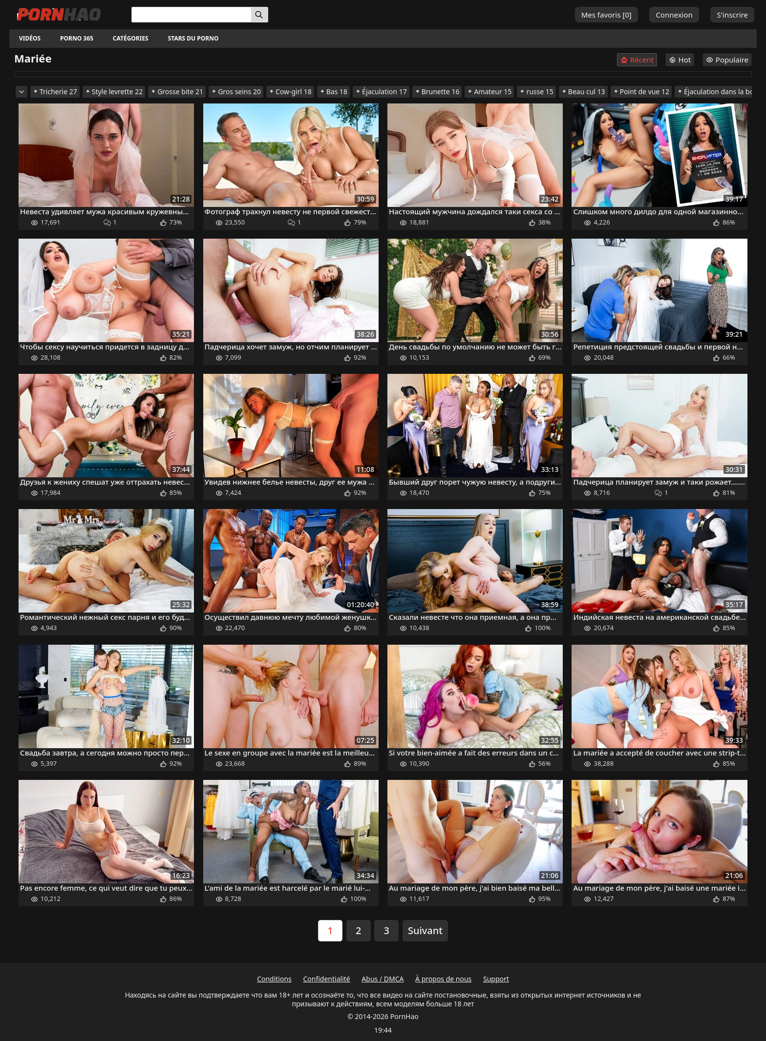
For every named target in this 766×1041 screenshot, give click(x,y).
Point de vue (641, 91)
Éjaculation (381, 91)
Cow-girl (290, 91)
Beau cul (583, 91)
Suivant (425, 930)
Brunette (437, 91)
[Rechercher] (259, 14)
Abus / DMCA (383, 978)
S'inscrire (732, 15)
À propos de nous (443, 978)
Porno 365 (76, 38)
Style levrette (114, 91)
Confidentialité (326, 978)
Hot (680, 59)
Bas (333, 91)
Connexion (674, 15)
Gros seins (236, 91)
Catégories (131, 38)
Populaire (727, 59)
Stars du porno (193, 38)
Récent (637, 59)
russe (536, 91)
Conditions (274, 978)
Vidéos (30, 38)
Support (496, 978)
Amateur (489, 91)
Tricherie (55, 91)
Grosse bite (176, 91)
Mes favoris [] (606, 15)
